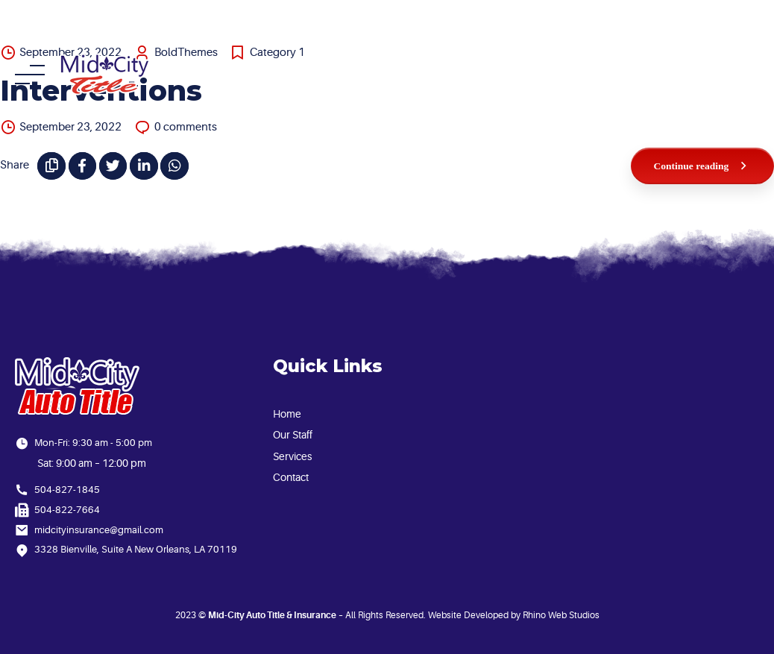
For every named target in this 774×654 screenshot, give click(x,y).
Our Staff (292, 435)
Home (287, 414)
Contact (291, 477)
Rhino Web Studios (561, 615)
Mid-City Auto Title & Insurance (272, 615)
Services (292, 456)
